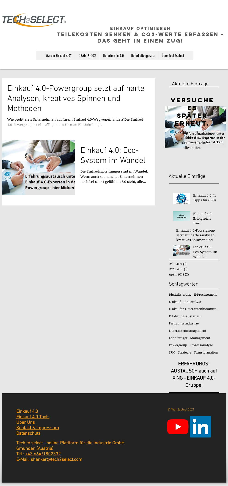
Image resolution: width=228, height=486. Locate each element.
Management (200, 338)
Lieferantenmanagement (187, 330)
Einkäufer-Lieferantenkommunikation (194, 309)
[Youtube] (178, 426)
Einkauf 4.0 (192, 302)
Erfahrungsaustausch (185, 316)
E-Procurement (205, 294)
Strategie (184, 352)
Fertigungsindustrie (184, 323)
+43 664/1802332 (43, 454)
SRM (172, 352)
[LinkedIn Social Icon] (200, 426)
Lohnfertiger (178, 338)
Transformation (206, 352)
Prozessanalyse (201, 345)
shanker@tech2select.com (56, 459)
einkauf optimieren (140, 28)
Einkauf (175, 302)
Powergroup (178, 345)
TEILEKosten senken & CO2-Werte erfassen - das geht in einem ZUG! (140, 37)
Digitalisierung (180, 294)
